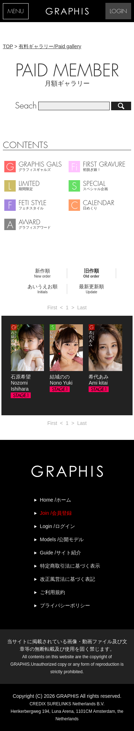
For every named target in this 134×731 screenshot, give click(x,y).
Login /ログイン (57, 526)
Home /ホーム (55, 500)
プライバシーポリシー (65, 605)
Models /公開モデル (62, 539)
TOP (8, 46)
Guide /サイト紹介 (60, 552)
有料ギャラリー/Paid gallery (50, 46)
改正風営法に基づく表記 (67, 579)
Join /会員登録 (56, 513)
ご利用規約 (52, 592)
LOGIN (118, 12)
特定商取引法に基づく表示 (70, 566)
